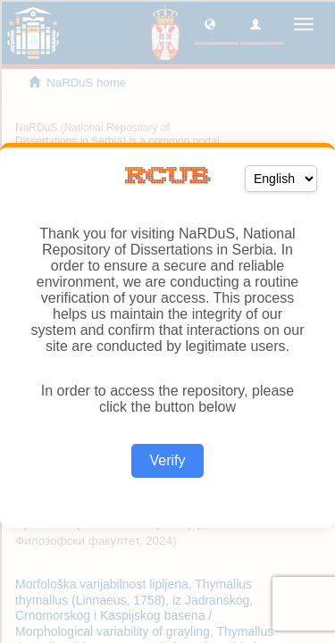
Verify (167, 460)
